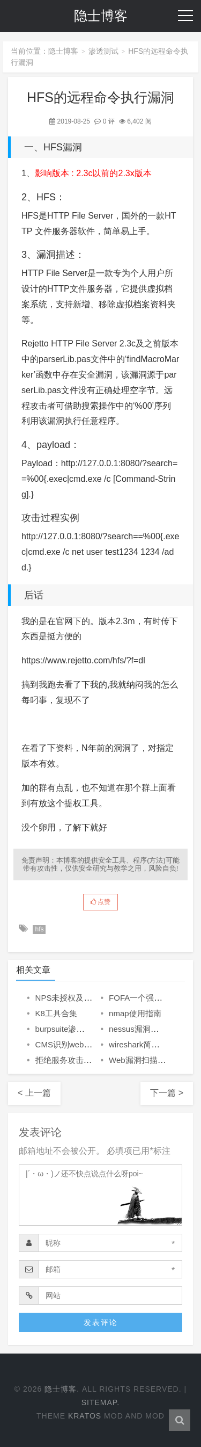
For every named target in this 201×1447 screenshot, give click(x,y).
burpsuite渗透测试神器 (76, 1028)
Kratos (84, 1416)
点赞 (100, 902)
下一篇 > (166, 1092)
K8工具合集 (56, 1013)
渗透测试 (103, 51)
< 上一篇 (34, 1092)
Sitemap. (100, 1402)
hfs (39, 929)
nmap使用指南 (135, 1013)
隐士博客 (101, 15)
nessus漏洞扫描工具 (146, 1028)
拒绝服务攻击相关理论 (75, 1060)
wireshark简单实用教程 (150, 1044)
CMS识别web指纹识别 (75, 1044)
